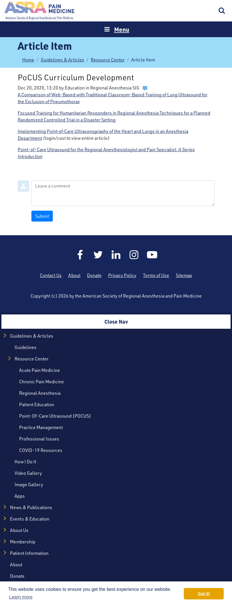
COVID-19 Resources (40, 450)
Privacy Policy (122, 275)
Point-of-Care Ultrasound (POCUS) (55, 416)
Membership (22, 542)
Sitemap (184, 275)
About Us (19, 530)
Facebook (80, 254)
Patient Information (29, 553)
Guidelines (26, 347)
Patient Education (36, 404)
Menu (121, 29)
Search (222, 11)
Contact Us (51, 275)
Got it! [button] (204, 593)
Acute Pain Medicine (39, 370)
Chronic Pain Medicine (41, 381)
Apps (20, 496)
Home (40, 10)
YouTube (152, 254)
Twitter (98, 254)
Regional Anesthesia (39, 393)
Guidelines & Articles (62, 60)
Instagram (134, 254)
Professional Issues (39, 439)
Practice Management (41, 427)
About (74, 275)
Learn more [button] (21, 597)
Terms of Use (156, 275)
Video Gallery (28, 473)
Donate (94, 275)
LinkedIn (116, 254)
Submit (42, 216)
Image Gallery (29, 484)
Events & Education (29, 519)
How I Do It (25, 462)
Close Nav (116, 321)
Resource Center (108, 60)
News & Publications (31, 507)
